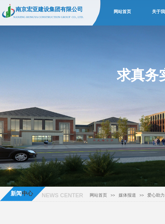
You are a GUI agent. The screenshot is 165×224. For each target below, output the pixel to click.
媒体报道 (127, 195)
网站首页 (98, 195)
